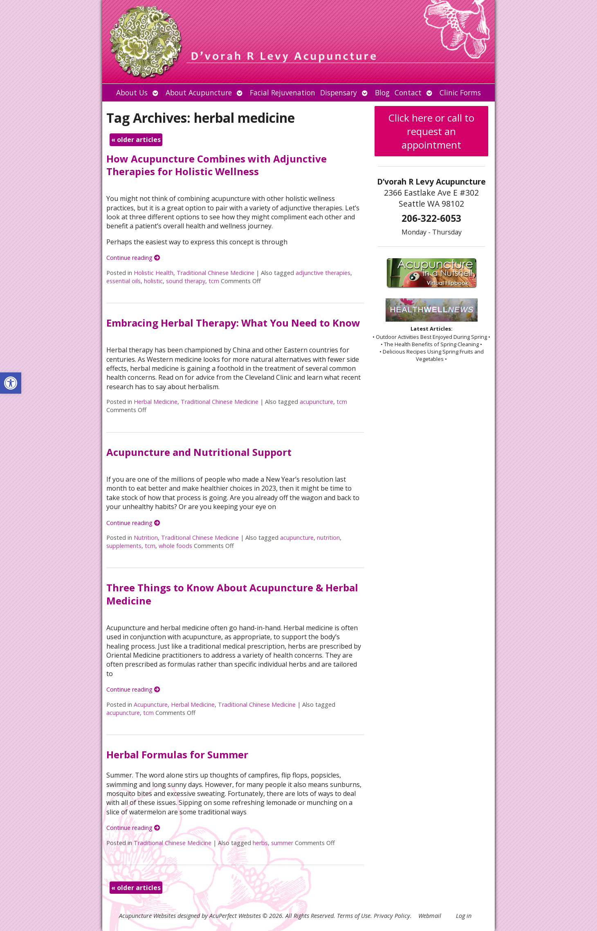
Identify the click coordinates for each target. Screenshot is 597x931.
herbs (260, 843)
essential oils (123, 281)
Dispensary (338, 92)
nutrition (328, 537)
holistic (153, 281)
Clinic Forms (460, 92)
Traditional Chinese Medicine (215, 273)
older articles (136, 139)
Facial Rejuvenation (282, 92)
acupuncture (316, 402)
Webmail (429, 916)
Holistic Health (153, 273)
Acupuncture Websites (147, 916)
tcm (214, 281)
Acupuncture (151, 704)
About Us (132, 92)
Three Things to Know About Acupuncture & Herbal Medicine (232, 594)
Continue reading (133, 257)
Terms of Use (353, 916)
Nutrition (146, 537)
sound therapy (185, 281)
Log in (463, 916)
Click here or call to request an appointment (431, 131)
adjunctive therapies (323, 273)
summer (282, 843)
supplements (123, 546)
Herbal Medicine (155, 402)
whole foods (175, 546)
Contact (408, 92)
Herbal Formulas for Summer (177, 754)
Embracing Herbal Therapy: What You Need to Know (233, 322)
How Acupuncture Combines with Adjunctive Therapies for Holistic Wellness (216, 165)
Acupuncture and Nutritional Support (199, 452)
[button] (10, 383)
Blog (382, 92)
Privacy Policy (392, 916)
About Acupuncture (199, 92)
